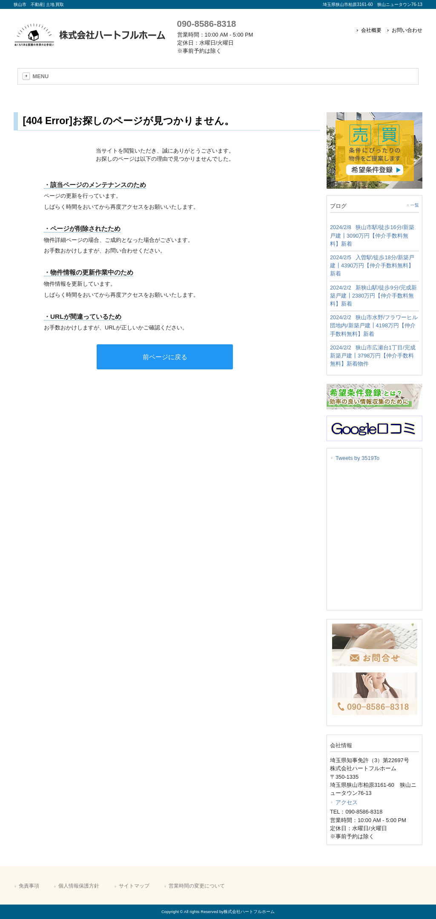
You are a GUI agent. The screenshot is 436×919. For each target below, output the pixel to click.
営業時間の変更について (197, 886)
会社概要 (371, 30)
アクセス (347, 802)
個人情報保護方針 (78, 886)
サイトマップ (134, 886)
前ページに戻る (165, 356)
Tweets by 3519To (357, 458)
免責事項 (29, 886)
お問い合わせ (407, 30)
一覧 (414, 205)
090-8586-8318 (206, 23)
